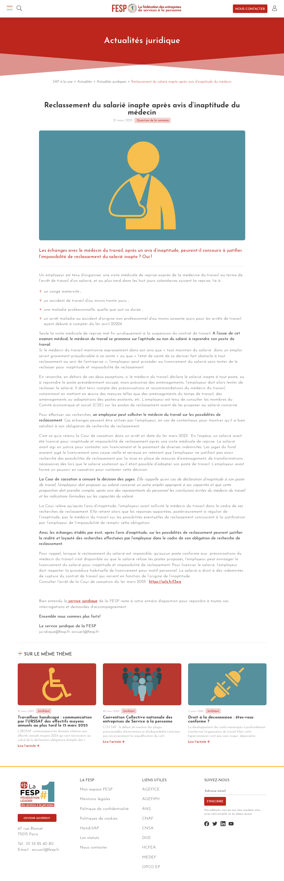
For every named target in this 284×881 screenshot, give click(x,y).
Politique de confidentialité (104, 809)
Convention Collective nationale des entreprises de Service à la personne (137, 719)
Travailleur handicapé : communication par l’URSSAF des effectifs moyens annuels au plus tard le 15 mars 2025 (55, 721)
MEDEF (149, 857)
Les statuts (89, 838)
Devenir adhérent (37, 818)
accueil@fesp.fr (45, 850)
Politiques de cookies (98, 818)
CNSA (148, 828)
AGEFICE (151, 789)
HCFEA (149, 847)
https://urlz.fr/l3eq (165, 582)
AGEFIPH (151, 799)
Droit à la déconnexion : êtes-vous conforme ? (221, 719)
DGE (146, 838)
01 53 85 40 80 (40, 844)
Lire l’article (27, 745)
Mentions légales (95, 799)
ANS (146, 809)
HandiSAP (89, 828)
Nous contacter (250, 9)
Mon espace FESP (96, 789)
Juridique (44, 711)
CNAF (147, 818)
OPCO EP (151, 867)
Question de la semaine (153, 120)
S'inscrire (215, 801)
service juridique (82, 601)
